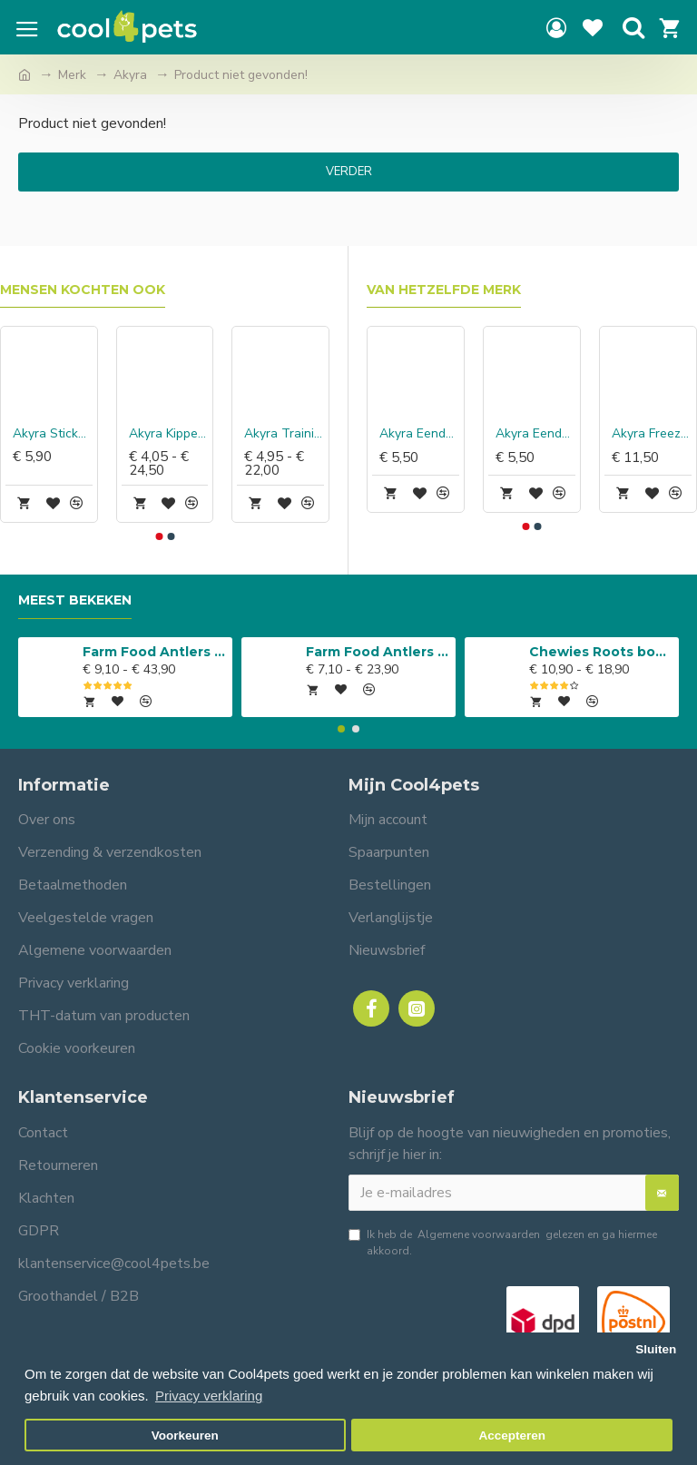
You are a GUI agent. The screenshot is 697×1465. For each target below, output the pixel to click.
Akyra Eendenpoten (535, 434)
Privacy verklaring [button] (208, 1395)
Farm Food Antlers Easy (378, 652)
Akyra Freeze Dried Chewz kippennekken (652, 434)
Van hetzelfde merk (444, 290)
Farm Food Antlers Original (155, 652)
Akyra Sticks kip (53, 434)
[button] (158, 536)
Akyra (130, 75)
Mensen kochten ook (82, 290)
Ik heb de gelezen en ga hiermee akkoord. (502, 1242)
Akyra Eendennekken (419, 434)
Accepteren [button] (511, 1435)
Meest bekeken (75, 600)
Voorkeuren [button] (185, 1435)
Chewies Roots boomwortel (601, 652)
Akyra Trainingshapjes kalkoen (284, 434)
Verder (349, 171)
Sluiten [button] (655, 1349)
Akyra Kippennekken (169, 434)
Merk (72, 75)
